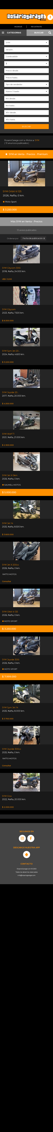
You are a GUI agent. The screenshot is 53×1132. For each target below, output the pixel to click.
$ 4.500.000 (8, 403)
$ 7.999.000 (9, 676)
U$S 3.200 (7, 279)
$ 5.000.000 (9, 492)
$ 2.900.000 (8, 445)
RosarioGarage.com (14, 140)
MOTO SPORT (9, 621)
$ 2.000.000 (8, 807)
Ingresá (18, 27)
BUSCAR (38, 32)
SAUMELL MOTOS (11, 485)
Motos (29, 140)
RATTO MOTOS (9, 574)
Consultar (6, 581)
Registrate (36, 27)
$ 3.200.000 (8, 362)
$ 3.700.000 (7, 718)
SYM (37, 140)
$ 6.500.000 (8, 320)
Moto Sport (10, 201)
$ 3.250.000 (10, 209)
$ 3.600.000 (8, 534)
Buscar (26, 126)
